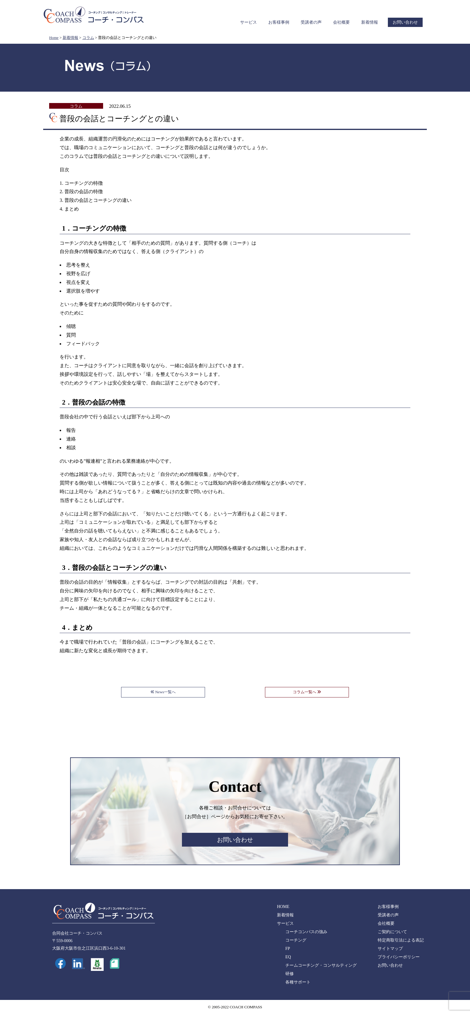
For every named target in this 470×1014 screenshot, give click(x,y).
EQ (288, 957)
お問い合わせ (405, 22)
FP (287, 948)
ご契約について (392, 932)
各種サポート (298, 982)
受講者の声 (311, 22)
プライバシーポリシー (399, 957)
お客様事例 (278, 22)
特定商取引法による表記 (401, 940)
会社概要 (341, 22)
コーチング (295, 940)
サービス (248, 22)
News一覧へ (163, 692)
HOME (283, 906)
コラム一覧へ (307, 692)
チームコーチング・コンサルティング (321, 965)
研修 (289, 973)
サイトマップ (390, 948)
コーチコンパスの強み (306, 932)
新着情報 (369, 22)
